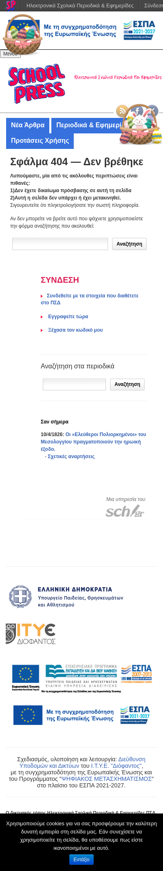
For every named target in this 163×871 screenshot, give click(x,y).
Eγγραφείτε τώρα (67, 316)
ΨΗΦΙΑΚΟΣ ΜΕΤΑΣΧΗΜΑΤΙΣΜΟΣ (107, 779)
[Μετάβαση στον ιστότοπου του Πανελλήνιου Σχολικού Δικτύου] (124, 510)
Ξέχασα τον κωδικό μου (75, 330)
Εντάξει (82, 859)
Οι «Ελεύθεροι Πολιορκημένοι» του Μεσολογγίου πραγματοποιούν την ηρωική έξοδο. (93, 442)
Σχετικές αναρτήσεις (71, 456)
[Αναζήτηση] (74, 384)
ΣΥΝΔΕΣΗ (60, 279)
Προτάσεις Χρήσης (40, 140)
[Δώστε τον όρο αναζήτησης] (60, 244)
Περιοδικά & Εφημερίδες (94, 125)
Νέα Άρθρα (27, 125)
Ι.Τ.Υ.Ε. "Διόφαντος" (116, 765)
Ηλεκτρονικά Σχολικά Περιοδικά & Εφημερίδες (80, 5)
